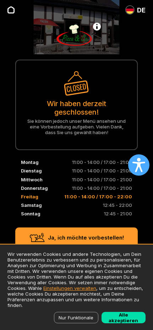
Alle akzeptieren (123, 317)
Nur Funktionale (76, 317)
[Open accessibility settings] (138, 165)
